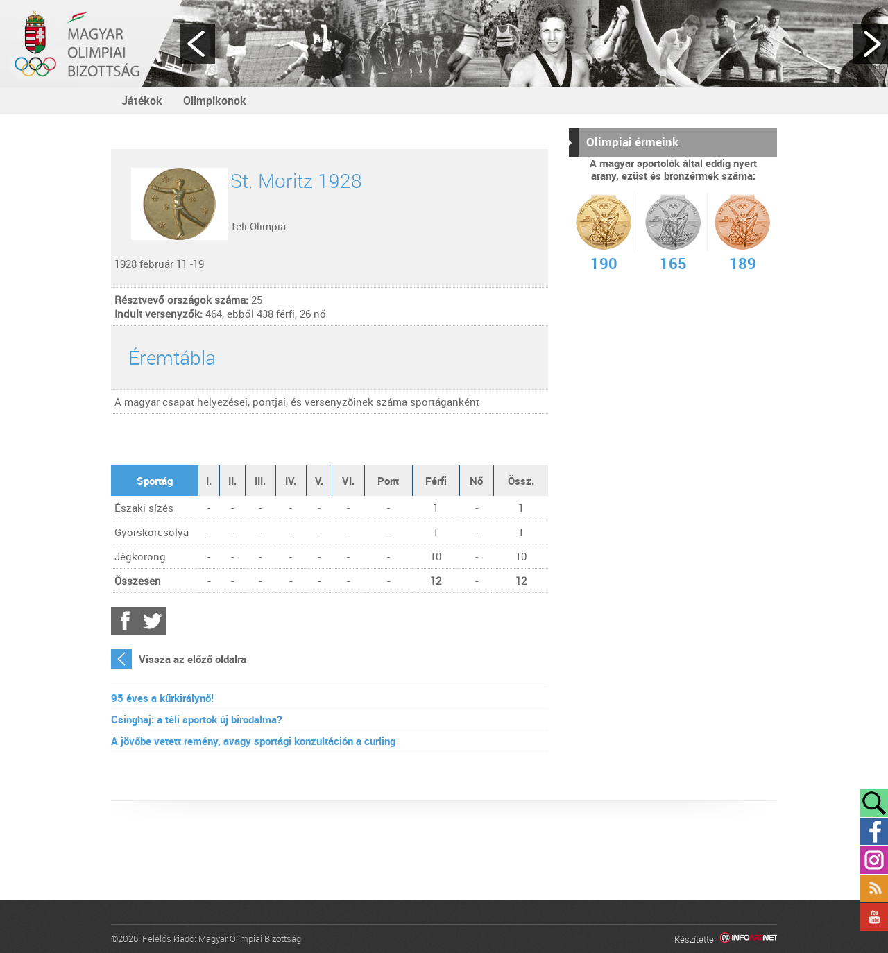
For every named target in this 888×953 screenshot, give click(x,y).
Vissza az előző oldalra (192, 659)
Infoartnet (748, 939)
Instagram (874, 860)
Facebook (125, 621)
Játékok (141, 100)
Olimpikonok (214, 100)
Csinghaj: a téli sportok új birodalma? (196, 719)
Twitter (152, 621)
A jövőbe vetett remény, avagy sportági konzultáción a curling (253, 741)
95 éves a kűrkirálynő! (162, 698)
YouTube (874, 917)
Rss (874, 888)
